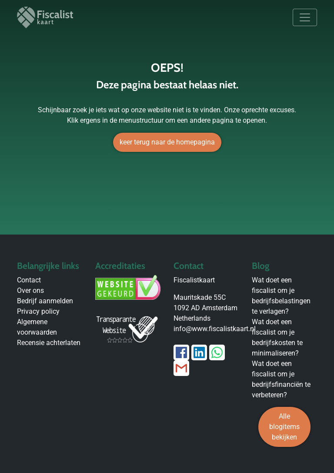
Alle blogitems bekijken (284, 426)
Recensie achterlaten (48, 343)
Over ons (30, 290)
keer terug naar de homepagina (167, 142)
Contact (29, 280)
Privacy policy (38, 311)
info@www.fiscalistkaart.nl (215, 329)
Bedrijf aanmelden (45, 301)
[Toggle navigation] (305, 17)
